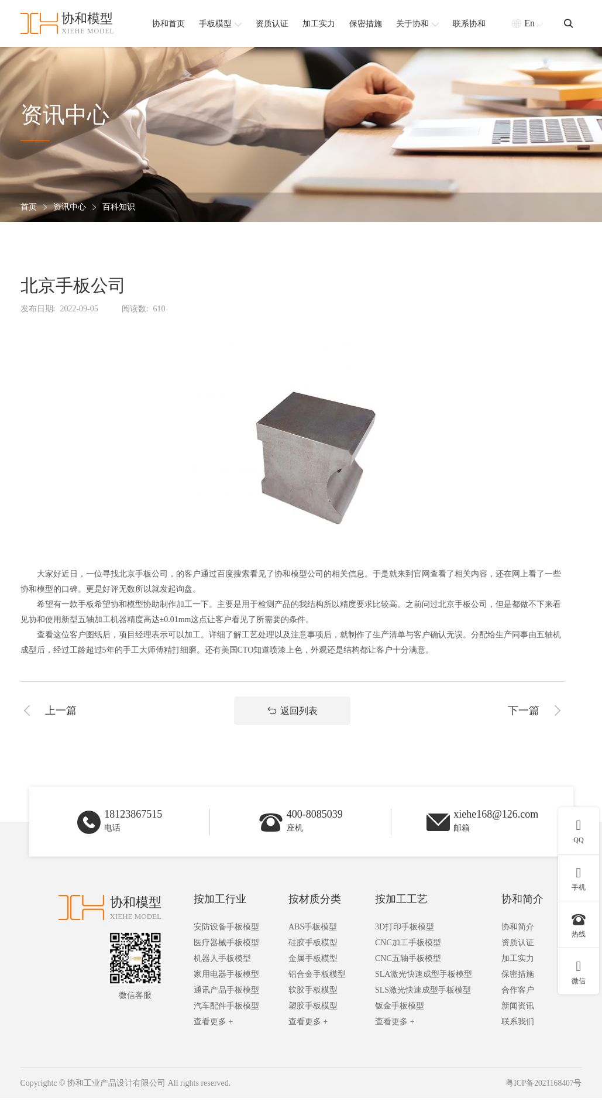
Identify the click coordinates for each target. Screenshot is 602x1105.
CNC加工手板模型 (408, 949)
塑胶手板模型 (313, 1012)
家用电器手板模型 (226, 981)
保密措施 (517, 981)
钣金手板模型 (399, 1012)
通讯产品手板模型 (226, 997)
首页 (28, 207)
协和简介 (522, 906)
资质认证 (517, 949)
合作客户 (517, 997)
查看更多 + (213, 1028)
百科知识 (118, 207)
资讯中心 (69, 207)
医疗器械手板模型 (226, 949)
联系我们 (517, 1028)
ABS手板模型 (312, 933)
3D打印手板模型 (404, 933)
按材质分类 (314, 906)
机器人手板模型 (222, 965)
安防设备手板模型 (226, 933)
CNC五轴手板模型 (408, 965)
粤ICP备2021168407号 (543, 1090)
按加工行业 (220, 906)
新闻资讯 (517, 1012)
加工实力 (517, 965)
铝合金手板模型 (317, 981)
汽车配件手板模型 (226, 1012)
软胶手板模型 (313, 997)
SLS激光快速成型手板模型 (423, 997)
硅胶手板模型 (313, 949)
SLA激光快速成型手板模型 (423, 981)
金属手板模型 (313, 965)
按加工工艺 (401, 906)
